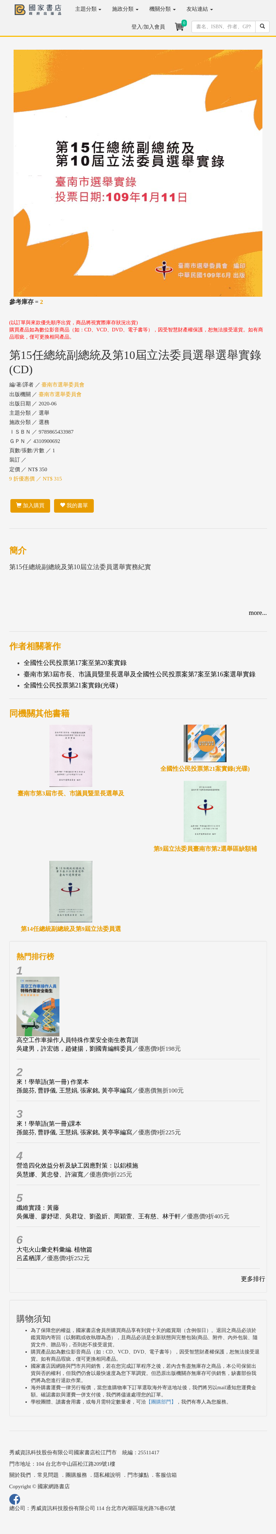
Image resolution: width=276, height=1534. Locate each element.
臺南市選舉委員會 (63, 385)
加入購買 (30, 505)
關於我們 (20, 1475)
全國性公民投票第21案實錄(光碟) (71, 685)
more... (258, 612)
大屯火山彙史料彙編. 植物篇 (54, 1249)
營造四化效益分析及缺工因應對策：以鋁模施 (77, 1165)
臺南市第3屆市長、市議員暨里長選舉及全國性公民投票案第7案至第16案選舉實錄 (140, 674)
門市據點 (138, 1475)
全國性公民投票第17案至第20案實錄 (75, 662)
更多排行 (253, 1279)
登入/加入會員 (148, 27)
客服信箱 (166, 1475)
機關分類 (162, 9)
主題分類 (88, 9)
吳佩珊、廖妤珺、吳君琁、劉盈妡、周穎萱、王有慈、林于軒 (98, 1216)
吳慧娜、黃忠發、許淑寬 (49, 1174)
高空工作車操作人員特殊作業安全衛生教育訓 (77, 1040)
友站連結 (200, 9)
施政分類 (125, 9)
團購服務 (76, 1475)
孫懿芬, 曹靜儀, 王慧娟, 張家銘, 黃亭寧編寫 (74, 1090)
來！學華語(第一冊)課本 (48, 1123)
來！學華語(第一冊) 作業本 (52, 1082)
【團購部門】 (161, 1402)
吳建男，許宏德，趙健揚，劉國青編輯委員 (74, 1048)
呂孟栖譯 (28, 1258)
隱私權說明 (107, 1475)
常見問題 (48, 1475)
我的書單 (74, 505)
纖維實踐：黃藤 (37, 1207)
